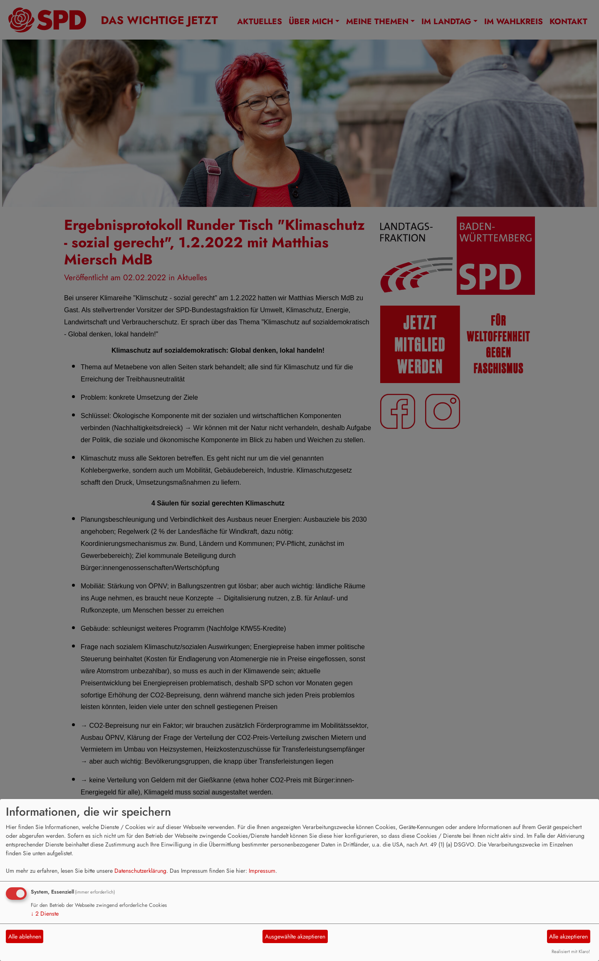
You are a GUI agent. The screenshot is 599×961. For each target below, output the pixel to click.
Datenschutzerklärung (140, 870)
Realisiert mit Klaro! (571, 951)
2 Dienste (45, 913)
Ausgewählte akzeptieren (295, 936)
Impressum (262, 870)
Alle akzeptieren (568, 936)
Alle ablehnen (24, 936)
